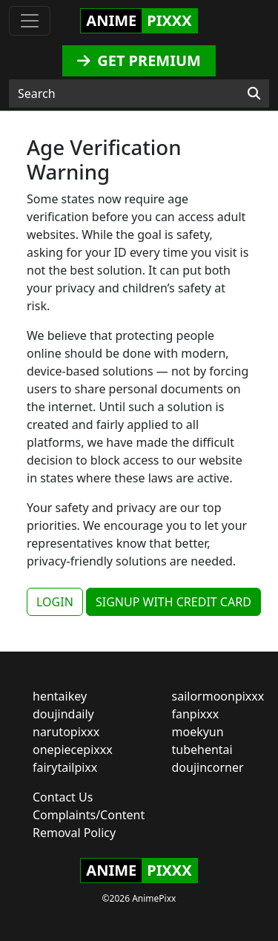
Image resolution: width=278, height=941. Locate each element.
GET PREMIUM (139, 60)
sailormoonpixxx (218, 696)
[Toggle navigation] (29, 21)
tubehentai (202, 749)
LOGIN (54, 602)
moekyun (198, 732)
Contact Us (63, 797)
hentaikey (60, 696)
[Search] (254, 93)
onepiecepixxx (73, 749)
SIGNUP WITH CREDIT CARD (173, 602)
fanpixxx (195, 714)
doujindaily (63, 714)
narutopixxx (66, 732)
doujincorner (208, 767)
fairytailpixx (65, 767)
